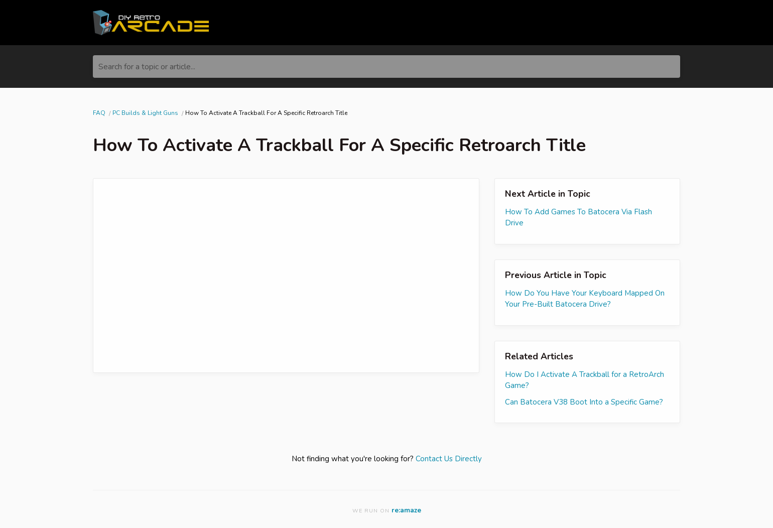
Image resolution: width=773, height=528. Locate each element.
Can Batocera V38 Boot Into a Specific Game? (584, 402)
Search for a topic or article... (146, 67)
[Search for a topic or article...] (386, 66)
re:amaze (406, 510)
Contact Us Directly (449, 459)
